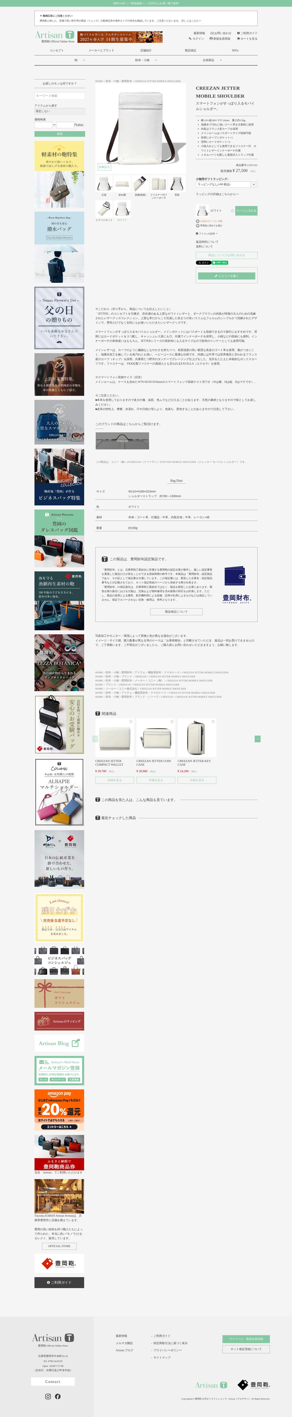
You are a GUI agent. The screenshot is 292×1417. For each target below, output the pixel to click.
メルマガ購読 (121, 1343)
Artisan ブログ (121, 1350)
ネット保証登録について (246, 1349)
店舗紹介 (146, 50)
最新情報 (197, 33)
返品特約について (207, 241)
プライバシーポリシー (168, 1350)
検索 (60, 133)
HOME (99, 81)
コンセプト (57, 50)
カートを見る (247, 38)
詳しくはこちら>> (191, 20)
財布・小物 (142, 60)
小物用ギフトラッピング (213, 179)
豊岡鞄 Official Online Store (54, 36)
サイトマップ (162, 1357)
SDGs (235, 50)
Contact (52, 1381)
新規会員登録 (220, 38)
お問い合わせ (221, 33)
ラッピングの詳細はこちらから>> (217, 194)
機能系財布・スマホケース (164, 672)
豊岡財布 (126, 81)
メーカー (140, 680)
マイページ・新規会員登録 (246, 1338)
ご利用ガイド (247, 33)
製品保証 (190, 50)
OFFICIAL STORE (59, 1246)
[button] (95, 738)
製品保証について (176, 611)
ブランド (126, 676)
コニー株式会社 (128, 688)
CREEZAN (140, 676)
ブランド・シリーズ (146, 696)
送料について (204, 246)
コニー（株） (156, 680)
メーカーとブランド (101, 50)
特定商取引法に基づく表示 (171, 1343)
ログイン (196, 38)
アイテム (140, 672)
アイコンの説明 (207, 233)
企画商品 (208, 60)
